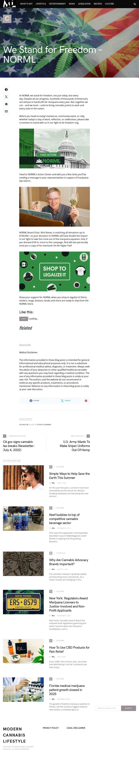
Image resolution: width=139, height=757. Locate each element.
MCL (53, 483)
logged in (32, 425)
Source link (25, 344)
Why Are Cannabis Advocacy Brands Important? (68, 562)
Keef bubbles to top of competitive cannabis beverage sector (64, 519)
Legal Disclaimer (76, 728)
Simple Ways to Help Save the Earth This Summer (69, 476)
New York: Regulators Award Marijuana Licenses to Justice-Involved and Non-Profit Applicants (68, 604)
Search (128, 708)
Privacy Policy (51, 728)
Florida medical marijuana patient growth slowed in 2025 (66, 690)
